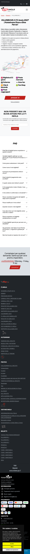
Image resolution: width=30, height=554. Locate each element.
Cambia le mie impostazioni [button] (12, 549)
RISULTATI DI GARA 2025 (8, 318)
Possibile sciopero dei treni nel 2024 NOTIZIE (13, 378)
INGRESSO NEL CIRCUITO (8, 341)
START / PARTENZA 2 (7, 452)
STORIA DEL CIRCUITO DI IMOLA (10, 346)
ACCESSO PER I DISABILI (8, 348)
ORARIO (3, 293)
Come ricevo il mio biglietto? (11, 167)
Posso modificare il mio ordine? (12, 202)
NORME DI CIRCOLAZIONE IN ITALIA (11, 388)
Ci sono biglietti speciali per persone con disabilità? (14, 223)
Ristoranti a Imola (6, 420)
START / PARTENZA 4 (7, 457)
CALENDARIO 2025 (6, 313)
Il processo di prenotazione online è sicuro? (13, 172)
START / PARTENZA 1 (7, 450)
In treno (3, 373)
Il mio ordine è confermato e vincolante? (14, 193)
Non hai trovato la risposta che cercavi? (14, 235)
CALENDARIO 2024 (6, 321)
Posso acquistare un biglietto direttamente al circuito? (11, 217)
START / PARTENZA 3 (7, 455)
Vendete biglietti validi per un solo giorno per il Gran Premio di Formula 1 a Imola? (14, 157)
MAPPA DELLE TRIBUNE (7, 353)
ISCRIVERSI (15, 128)
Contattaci (15, 267)
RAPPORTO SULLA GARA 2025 (9, 329)
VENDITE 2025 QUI (6, 308)
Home (2, 15)
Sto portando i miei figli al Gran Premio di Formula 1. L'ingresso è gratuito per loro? (14, 229)
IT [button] (23, 4)
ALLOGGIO (4, 391)
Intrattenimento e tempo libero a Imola (12, 422)
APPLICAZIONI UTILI (7, 396)
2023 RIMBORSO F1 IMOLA (8, 326)
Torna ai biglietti (15, 102)
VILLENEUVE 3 (5, 442)
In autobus (4, 376)
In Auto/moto (4, 368)
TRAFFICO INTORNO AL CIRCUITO (10, 381)
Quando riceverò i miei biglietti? (12, 207)
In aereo (3, 371)
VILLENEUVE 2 (5, 440)
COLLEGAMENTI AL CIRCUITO (9, 365)
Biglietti (8, 15)
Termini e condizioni (6, 482)
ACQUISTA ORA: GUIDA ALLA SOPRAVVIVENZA (13, 398)
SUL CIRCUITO (5, 393)
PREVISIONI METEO (6, 296)
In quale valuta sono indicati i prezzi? (13, 183)
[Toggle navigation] (27, 9)
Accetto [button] (12, 543)
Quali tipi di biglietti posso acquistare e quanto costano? (14, 151)
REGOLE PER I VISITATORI (8, 343)
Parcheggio (4, 383)
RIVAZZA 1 (4, 445)
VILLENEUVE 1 (5, 437)
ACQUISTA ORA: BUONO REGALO (10, 401)
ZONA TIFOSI (4, 351)
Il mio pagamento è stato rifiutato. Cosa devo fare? (14, 187)
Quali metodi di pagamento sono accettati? (12, 178)
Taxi (2, 386)
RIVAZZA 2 (4, 447)
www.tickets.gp (15, 470)
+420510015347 (7, 261)
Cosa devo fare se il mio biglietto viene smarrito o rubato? (14, 211)
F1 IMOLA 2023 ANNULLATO (9, 316)
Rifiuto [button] (12, 546)
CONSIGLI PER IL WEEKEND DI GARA (11, 298)
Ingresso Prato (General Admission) (10, 435)
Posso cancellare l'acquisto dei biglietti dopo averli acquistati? (14, 197)
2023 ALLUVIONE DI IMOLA (8, 324)
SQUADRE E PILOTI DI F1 (8, 291)
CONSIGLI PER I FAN (6, 301)
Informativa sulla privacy (7, 484)
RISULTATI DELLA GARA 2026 (9, 306)
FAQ (15, 465)
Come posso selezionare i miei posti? (13, 163)
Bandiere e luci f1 (5, 303)
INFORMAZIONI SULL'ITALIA (9, 413)
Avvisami (14, 98)
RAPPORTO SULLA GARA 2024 (9, 311)
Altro (2, 460)
